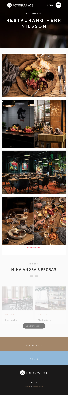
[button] (58, 5)
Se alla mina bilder (34, 326)
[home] (10, 5)
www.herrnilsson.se (34, 247)
